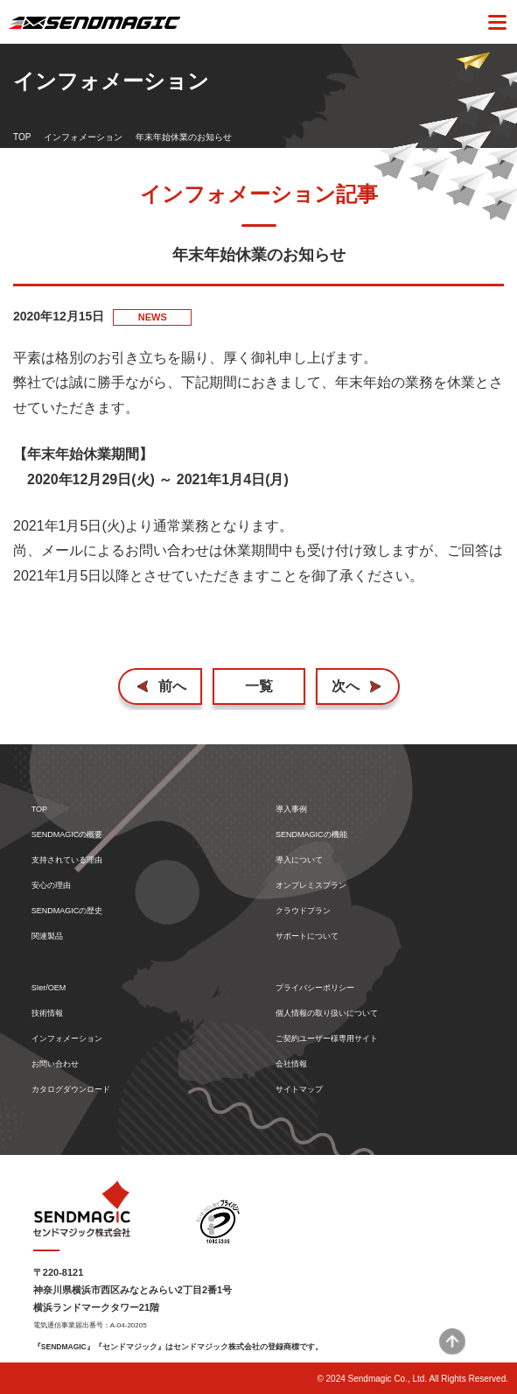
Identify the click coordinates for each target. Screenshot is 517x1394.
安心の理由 (51, 886)
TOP (22, 137)
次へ (346, 686)
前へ (172, 686)
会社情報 (291, 1064)
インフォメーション (83, 137)
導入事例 (291, 809)
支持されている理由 (66, 860)
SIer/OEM (48, 988)
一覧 (259, 686)
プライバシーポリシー (315, 988)
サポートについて (307, 936)
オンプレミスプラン (311, 886)
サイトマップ (299, 1090)
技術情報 (47, 1013)
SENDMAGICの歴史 (67, 911)
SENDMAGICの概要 (67, 835)
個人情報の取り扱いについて (327, 1013)
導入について (299, 860)
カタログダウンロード (70, 1090)
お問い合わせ (55, 1064)
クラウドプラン (303, 911)
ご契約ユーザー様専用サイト (327, 1039)
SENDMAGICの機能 (311, 835)
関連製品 (47, 936)
